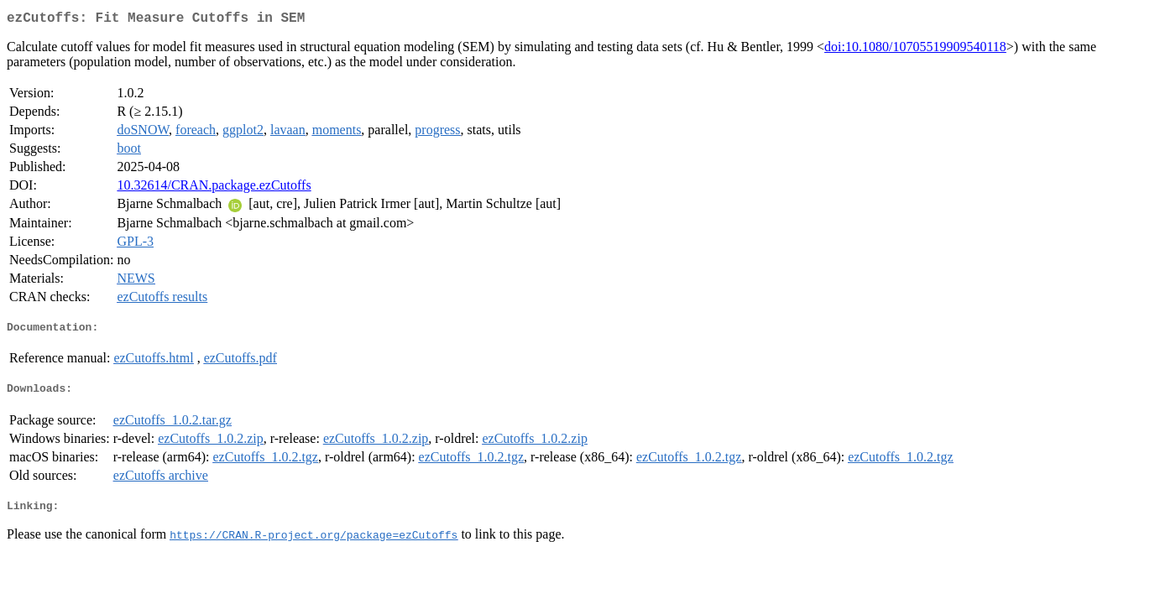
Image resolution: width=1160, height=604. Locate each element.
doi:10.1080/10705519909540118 (915, 50)
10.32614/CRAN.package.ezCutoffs (214, 188)
